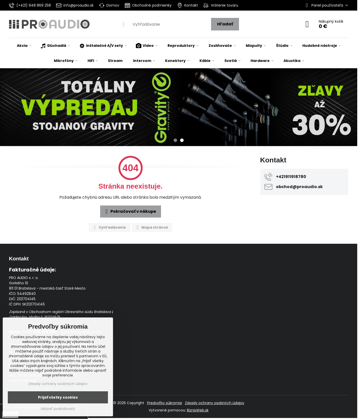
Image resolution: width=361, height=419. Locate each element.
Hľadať (225, 24)
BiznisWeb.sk (198, 410)
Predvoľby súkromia (164, 402)
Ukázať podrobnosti (58, 408)
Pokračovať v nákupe (130, 211)
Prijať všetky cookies (58, 397)
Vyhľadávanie (109, 227)
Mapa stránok (151, 227)
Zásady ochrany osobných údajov (214, 402)
